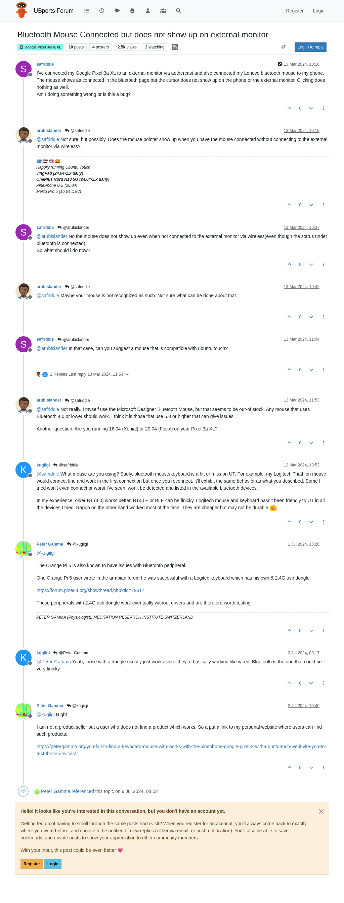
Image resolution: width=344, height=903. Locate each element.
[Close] (321, 811)
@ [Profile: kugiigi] (46, 553)
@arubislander (73, 227)
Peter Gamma (50, 544)
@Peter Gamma (70, 653)
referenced (83, 791)
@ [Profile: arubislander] (52, 236)
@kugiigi (77, 544)
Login (52, 864)
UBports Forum (54, 10)
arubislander (49, 130)
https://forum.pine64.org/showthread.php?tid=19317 (90, 590)
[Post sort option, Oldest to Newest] (283, 47)
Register (32, 864)
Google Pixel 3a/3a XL (40, 47)
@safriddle (77, 130)
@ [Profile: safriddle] (48, 139)
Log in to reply (311, 47)
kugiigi (43, 465)
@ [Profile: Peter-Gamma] (54, 661)
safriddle (45, 64)
